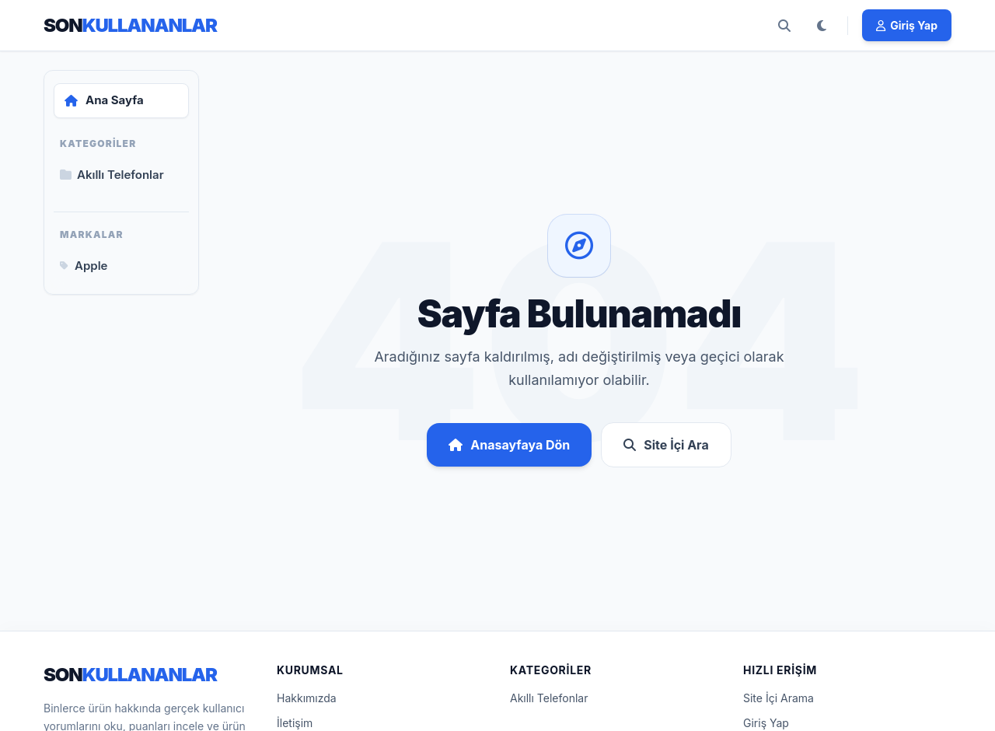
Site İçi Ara (665, 445)
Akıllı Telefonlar (549, 698)
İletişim (294, 722)
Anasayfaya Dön (509, 445)
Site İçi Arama (778, 698)
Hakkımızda (307, 698)
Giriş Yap (766, 722)
